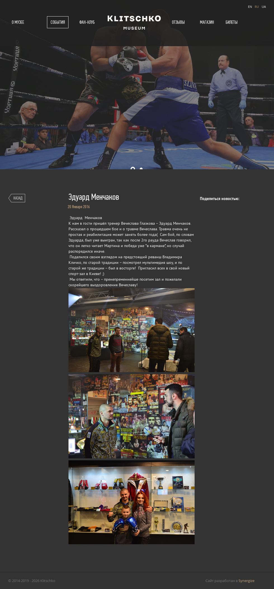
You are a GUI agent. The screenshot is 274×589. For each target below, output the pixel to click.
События (58, 22)
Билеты (232, 22)
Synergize (246, 580)
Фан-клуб (87, 22)
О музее (18, 22)
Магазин (207, 22)
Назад (17, 198)
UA (264, 6)
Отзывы (178, 22)
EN (250, 6)
